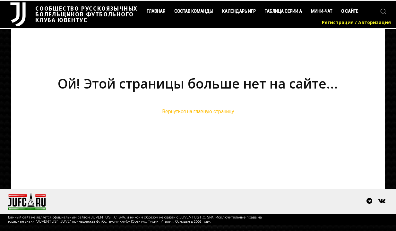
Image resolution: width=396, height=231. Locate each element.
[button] (383, 11)
